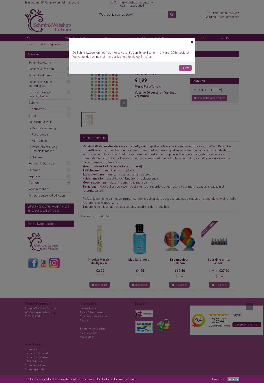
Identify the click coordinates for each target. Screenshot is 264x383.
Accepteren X (218, 379)
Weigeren (233, 379)
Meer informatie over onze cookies (153, 379)
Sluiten (185, 67)
